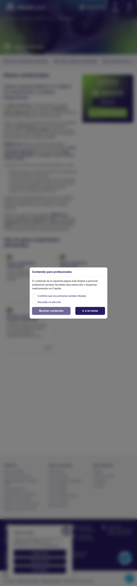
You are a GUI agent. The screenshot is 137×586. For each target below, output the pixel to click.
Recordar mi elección (49, 302)
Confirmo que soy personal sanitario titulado (61, 296)
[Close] (90, 311)
